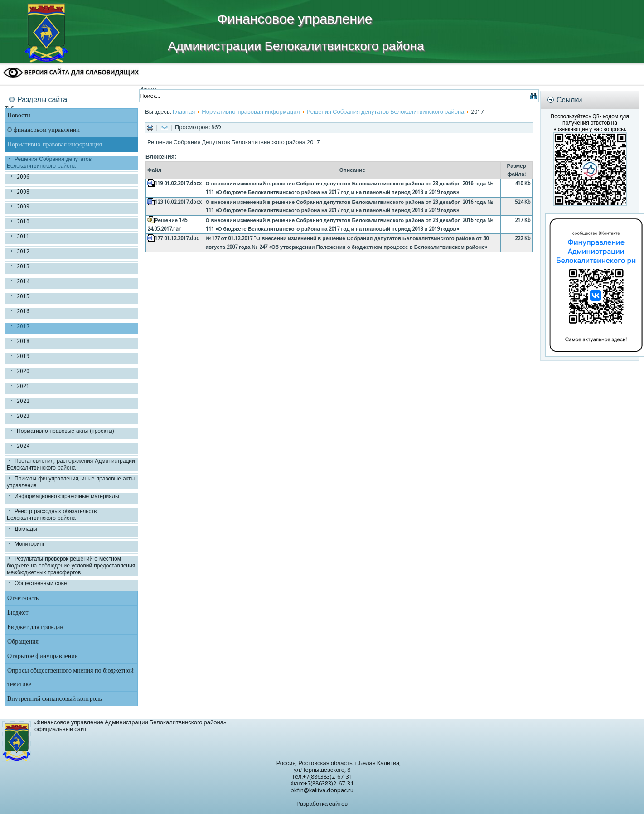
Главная (184, 111)
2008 (23, 192)
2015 (23, 296)
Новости (18, 115)
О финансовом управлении (43, 129)
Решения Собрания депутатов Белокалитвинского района (49, 162)
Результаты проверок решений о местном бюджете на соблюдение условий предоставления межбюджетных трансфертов (71, 566)
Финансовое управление (294, 19)
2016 (23, 311)
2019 (23, 356)
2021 (23, 386)
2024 (23, 446)
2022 (23, 401)
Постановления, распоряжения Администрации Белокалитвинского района (71, 464)
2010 (23, 221)
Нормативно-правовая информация (54, 144)
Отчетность (23, 598)
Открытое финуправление (42, 656)
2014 (23, 281)
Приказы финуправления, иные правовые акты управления (71, 482)
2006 (23, 177)
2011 (23, 236)
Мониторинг (30, 544)
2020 (23, 371)
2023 (23, 416)
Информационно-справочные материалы (67, 496)
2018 (23, 341)
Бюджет (18, 612)
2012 (23, 251)
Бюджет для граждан (35, 627)
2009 (23, 207)
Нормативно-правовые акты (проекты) (65, 431)
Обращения (23, 641)
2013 (23, 266)
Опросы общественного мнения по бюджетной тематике (70, 677)
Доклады (26, 529)
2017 (23, 326)
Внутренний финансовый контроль (54, 698)
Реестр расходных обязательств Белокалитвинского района (52, 514)
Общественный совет (42, 583)
